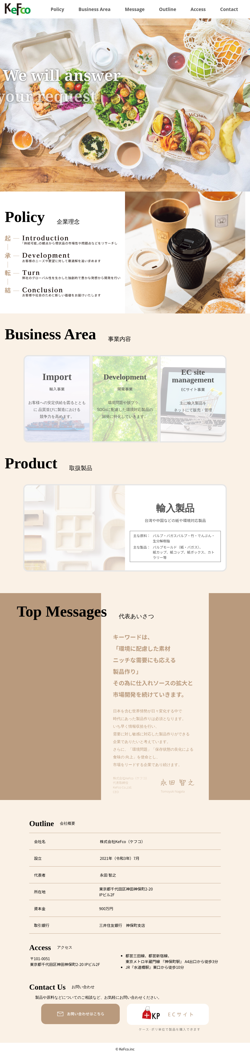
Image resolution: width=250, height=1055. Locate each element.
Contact (229, 9)
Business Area (95, 9)
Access (198, 9)
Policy (57, 9)
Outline (167, 9)
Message (135, 9)
